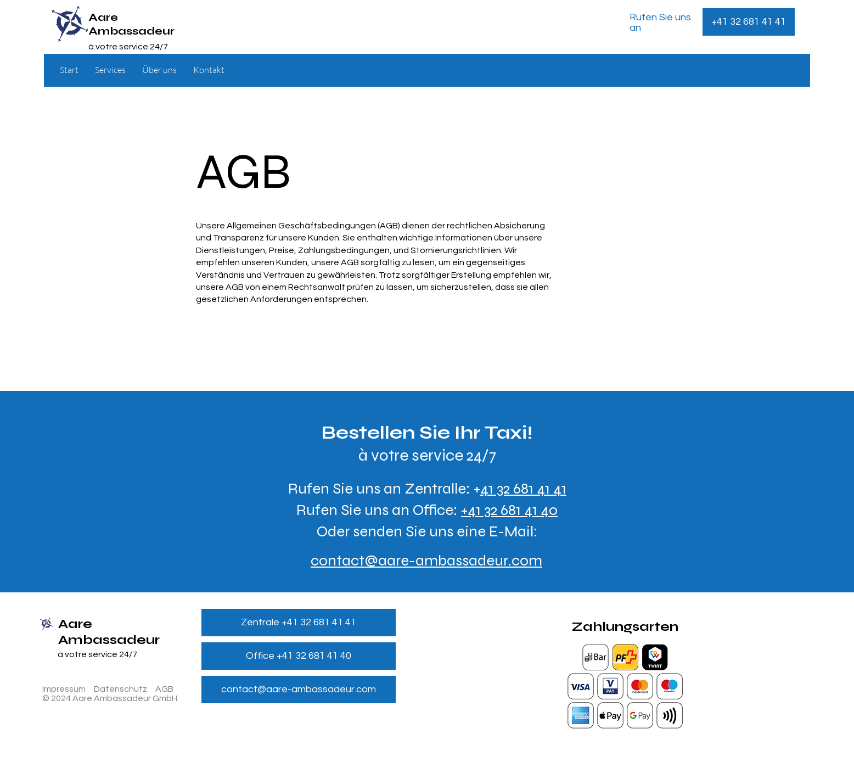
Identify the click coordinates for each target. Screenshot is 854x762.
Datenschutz (120, 689)
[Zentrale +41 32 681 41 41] (298, 622)
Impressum (64, 689)
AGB (164, 689)
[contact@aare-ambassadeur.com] (298, 689)
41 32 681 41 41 (523, 488)
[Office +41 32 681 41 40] (298, 656)
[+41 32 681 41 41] (749, 22)
